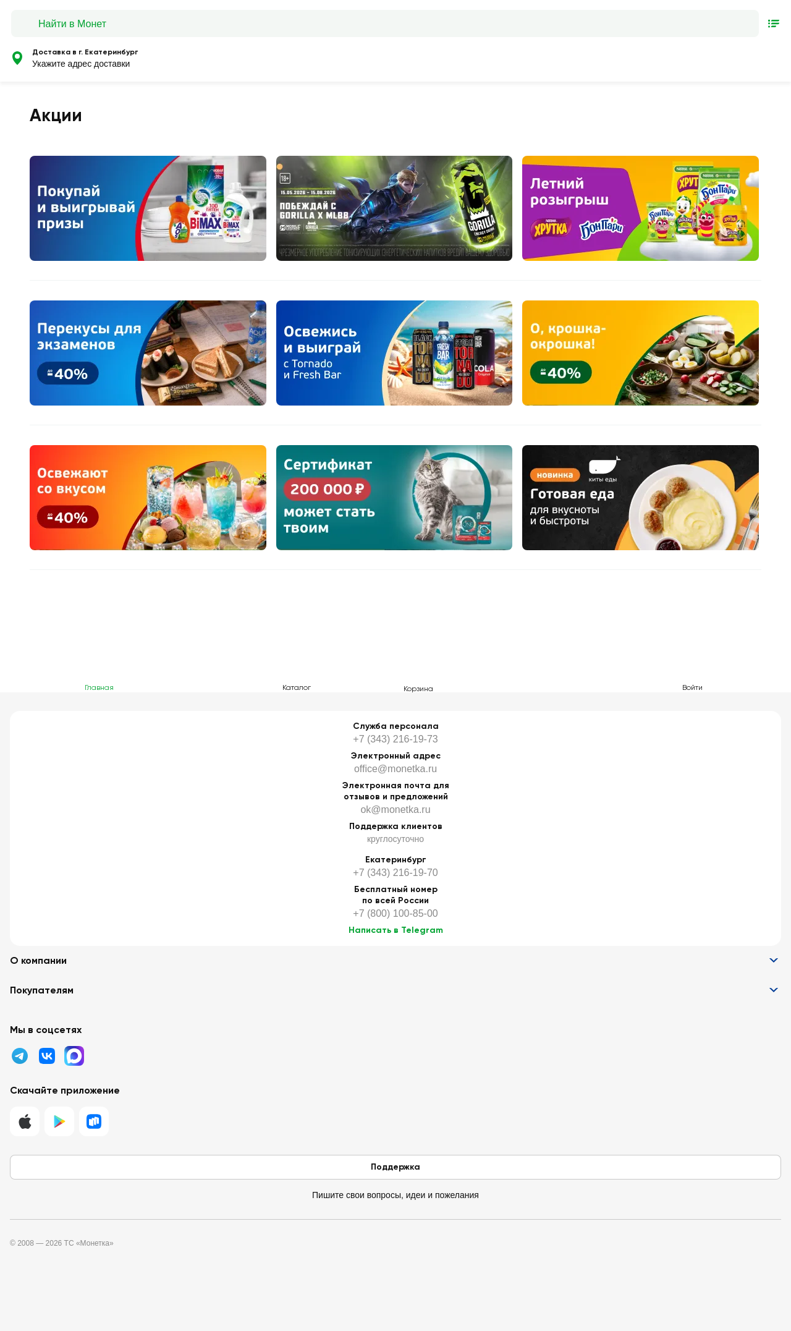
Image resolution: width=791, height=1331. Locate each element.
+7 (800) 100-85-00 (395, 913)
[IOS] (25, 1121)
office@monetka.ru (395, 768)
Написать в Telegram (396, 930)
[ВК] (47, 1056)
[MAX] (74, 1056)
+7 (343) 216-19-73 (395, 739)
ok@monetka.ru (395, 809)
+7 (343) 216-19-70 (395, 872)
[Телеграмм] (20, 1056)
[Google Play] (59, 1121)
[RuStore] (94, 1121)
